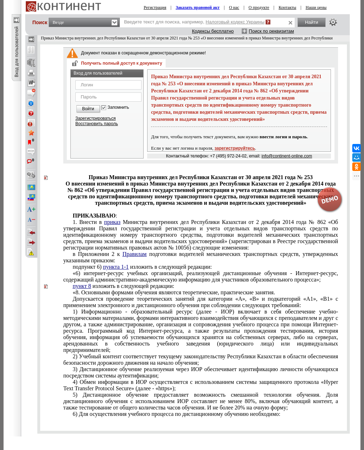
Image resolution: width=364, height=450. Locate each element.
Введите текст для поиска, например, (194, 22)
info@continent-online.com (287, 156)
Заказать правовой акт (198, 7)
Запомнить (118, 107)
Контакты (287, 7)
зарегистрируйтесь (235, 148)
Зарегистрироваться (95, 118)
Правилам (135, 254)
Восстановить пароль (96, 123)
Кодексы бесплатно (213, 31)
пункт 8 (82, 286)
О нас (234, 7)
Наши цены (316, 7)
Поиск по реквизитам (271, 31)
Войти (88, 108)
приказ (112, 222)
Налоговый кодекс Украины (235, 22)
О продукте (258, 7)
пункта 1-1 (116, 267)
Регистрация (155, 7)
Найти (311, 22)
